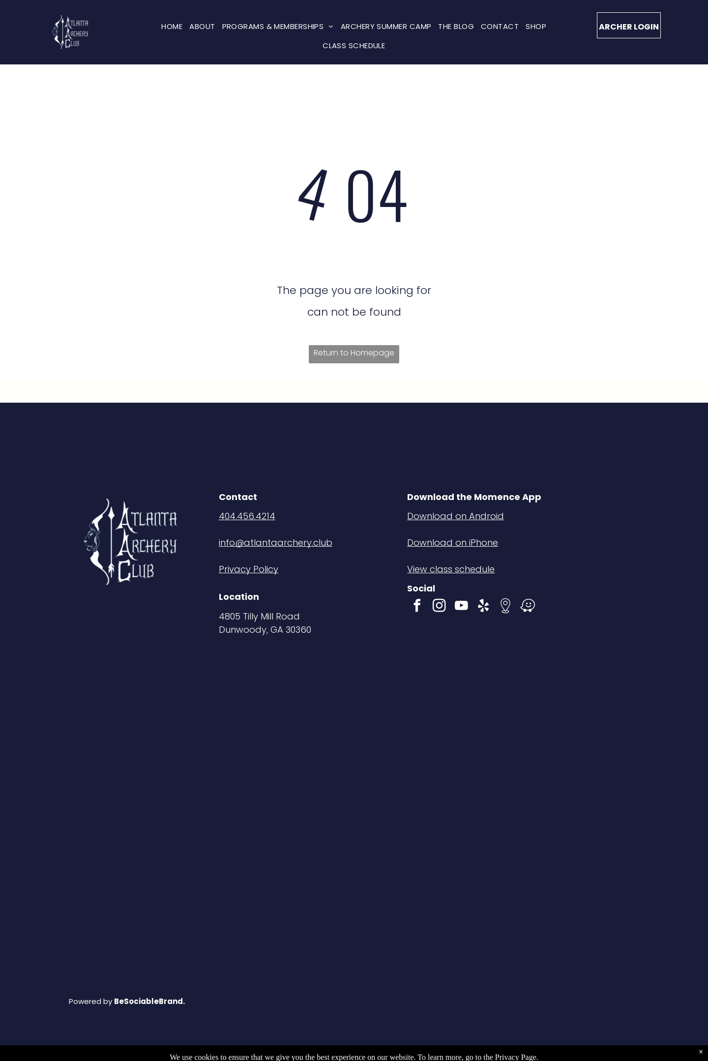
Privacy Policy (248, 569)
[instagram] (439, 607)
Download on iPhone (452, 542)
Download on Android (455, 516)
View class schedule (451, 569)
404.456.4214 (247, 516)
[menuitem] (172, 26)
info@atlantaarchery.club (275, 542)
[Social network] (505, 607)
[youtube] (461, 607)
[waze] (527, 607)
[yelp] (483, 607)
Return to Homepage (354, 352)
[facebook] (417, 607)
